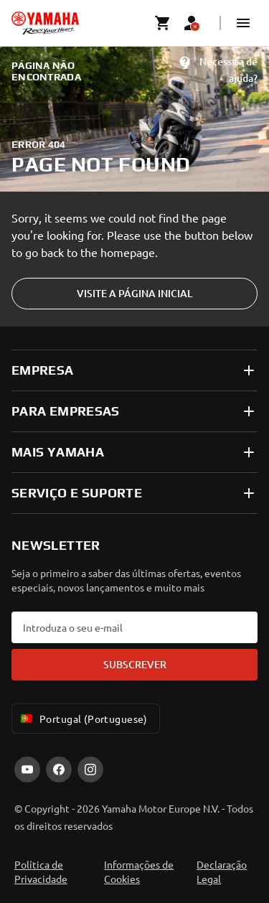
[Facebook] (59, 769)
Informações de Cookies (139, 871)
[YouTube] (27, 769)
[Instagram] (90, 769)
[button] (243, 23)
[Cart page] (162, 23)
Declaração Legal (222, 871)
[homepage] (45, 23)
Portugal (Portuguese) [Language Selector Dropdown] (83, 718)
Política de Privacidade (40, 871)
